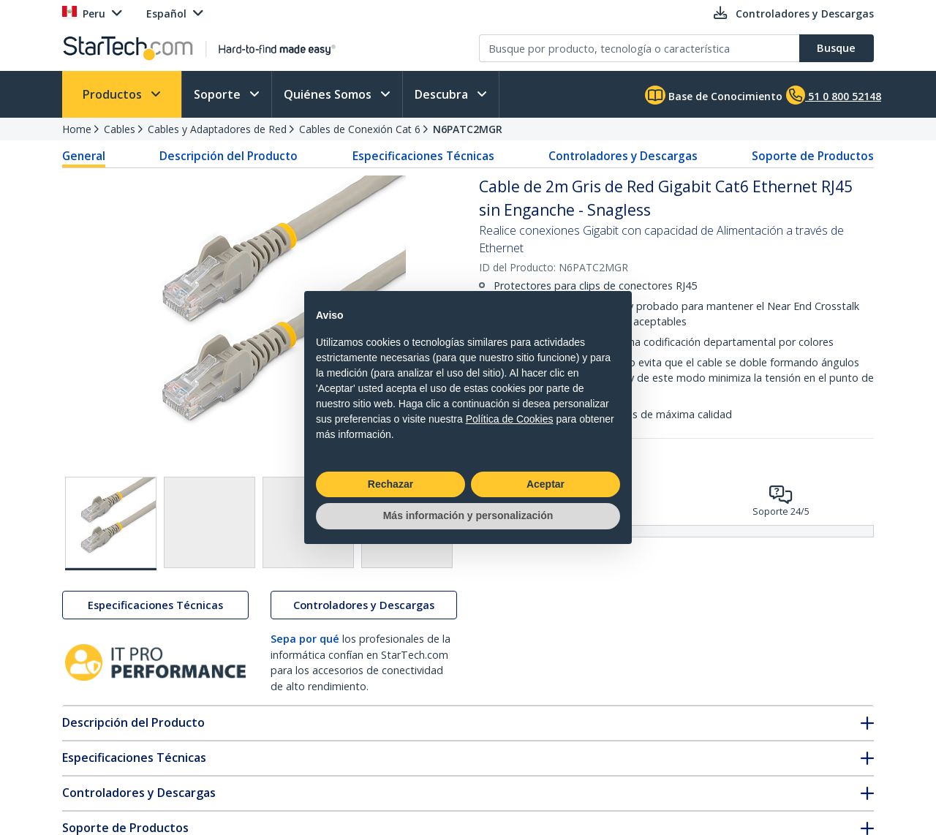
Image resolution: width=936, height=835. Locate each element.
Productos (114, 94)
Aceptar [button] (545, 484)
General (83, 156)
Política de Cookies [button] (510, 419)
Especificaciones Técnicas (423, 156)
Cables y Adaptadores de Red (217, 129)
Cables (119, 129)
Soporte (219, 94)
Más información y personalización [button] (468, 515)
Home (76, 129)
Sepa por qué (305, 639)
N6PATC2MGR (467, 129)
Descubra (443, 94)
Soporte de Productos (813, 156)
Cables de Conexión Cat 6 (359, 129)
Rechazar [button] (390, 484)
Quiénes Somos (329, 94)
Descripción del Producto (228, 156)
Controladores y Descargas (623, 156)
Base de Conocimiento (713, 95)
